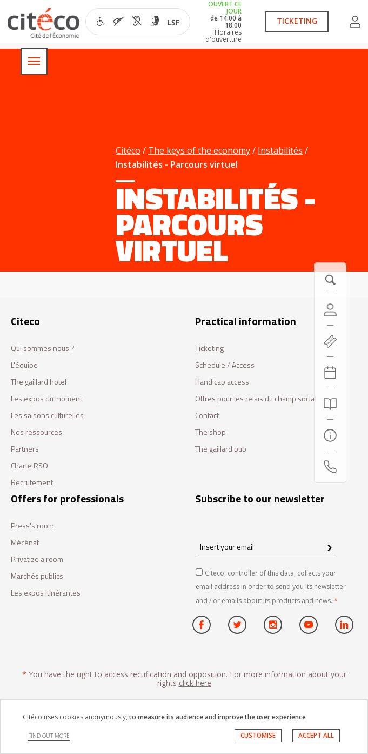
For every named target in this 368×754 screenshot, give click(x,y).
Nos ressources (36, 432)
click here (195, 683)
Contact (207, 416)
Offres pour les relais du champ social (255, 399)
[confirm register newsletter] (329, 548)
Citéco (128, 150)
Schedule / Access (225, 365)
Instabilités (280, 150)
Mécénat (25, 543)
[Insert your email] (265, 546)
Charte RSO (29, 466)
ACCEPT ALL (316, 735)
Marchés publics (37, 576)
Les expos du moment (46, 399)
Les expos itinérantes (46, 593)
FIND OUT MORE (49, 735)
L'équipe (24, 365)
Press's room (32, 526)
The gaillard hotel (38, 382)
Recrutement (32, 483)
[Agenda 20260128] (330, 372)
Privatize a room (37, 559)
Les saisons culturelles (47, 416)
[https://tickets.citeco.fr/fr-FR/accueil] (330, 341)
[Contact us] (330, 466)
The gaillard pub (220, 449)
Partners (25, 449)
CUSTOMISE (258, 735)
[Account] (330, 310)
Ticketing (209, 348)
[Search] (330, 404)
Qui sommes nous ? (43, 348)
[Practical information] (330, 435)
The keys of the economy (199, 150)
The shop (210, 432)
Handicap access (222, 382)
